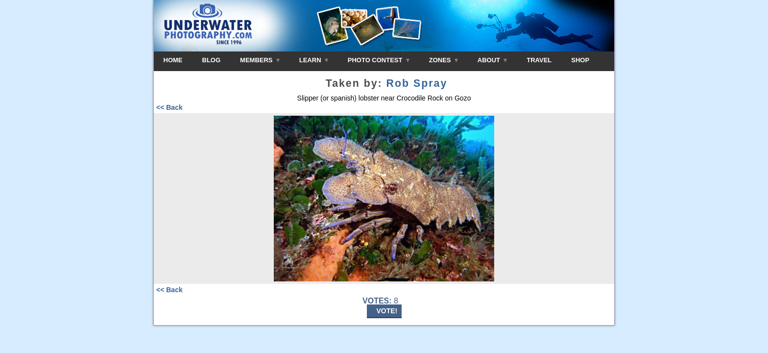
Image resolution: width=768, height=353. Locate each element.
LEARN (313, 60)
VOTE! (387, 311)
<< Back (169, 107)
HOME (173, 60)
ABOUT (492, 60)
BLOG (211, 60)
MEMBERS (260, 60)
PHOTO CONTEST (378, 60)
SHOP (580, 60)
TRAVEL (539, 60)
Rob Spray (417, 83)
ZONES (443, 60)
